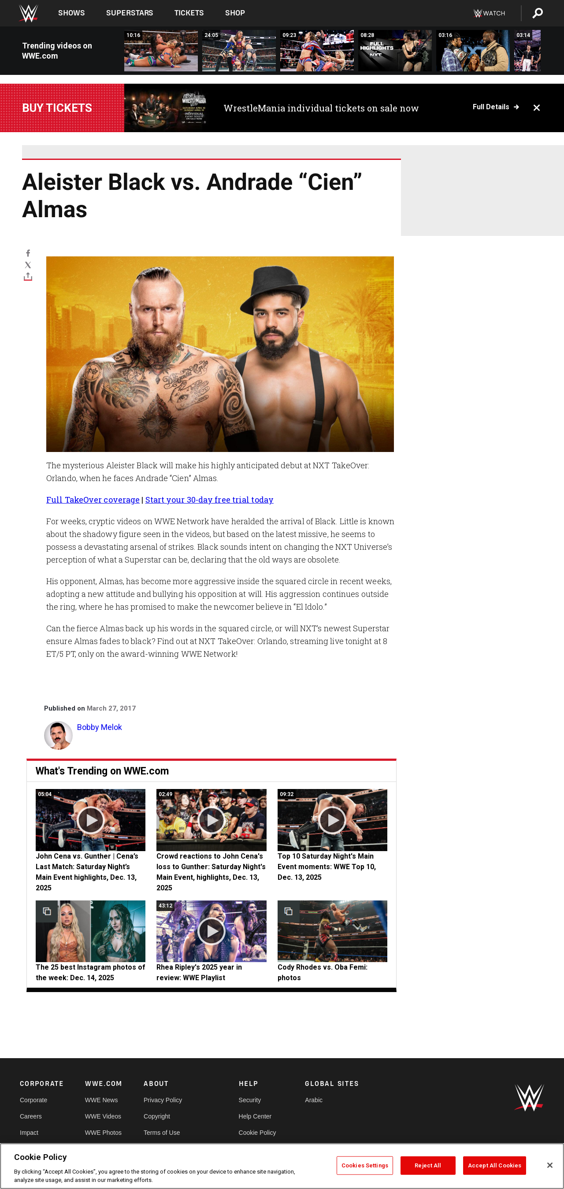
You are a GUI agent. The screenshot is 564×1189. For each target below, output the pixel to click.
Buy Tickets (57, 108)
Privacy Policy (163, 1100)
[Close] (550, 1165)
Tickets (189, 13)
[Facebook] (28, 253)
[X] (28, 264)
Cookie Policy (257, 1132)
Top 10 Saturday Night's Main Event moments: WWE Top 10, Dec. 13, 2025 (327, 867)
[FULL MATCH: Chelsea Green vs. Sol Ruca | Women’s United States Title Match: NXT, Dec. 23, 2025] (317, 50)
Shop (235, 13)
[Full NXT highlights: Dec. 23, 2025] (395, 50)
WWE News (101, 1100)
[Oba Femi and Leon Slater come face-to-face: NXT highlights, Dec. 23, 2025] (473, 50)
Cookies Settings (364, 1165)
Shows (71, 13)
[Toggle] (28, 276)
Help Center (255, 1116)
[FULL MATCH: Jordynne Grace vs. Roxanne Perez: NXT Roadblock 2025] (161, 50)
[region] (282, 1166)
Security (250, 1100)
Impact (29, 1132)
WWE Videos (103, 1116)
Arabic (314, 1100)
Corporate (33, 1100)
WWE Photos (103, 1132)
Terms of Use (162, 1132)
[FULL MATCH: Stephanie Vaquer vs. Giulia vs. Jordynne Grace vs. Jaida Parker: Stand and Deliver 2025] (239, 50)
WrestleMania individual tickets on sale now (321, 108)
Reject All (428, 1165)
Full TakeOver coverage (93, 499)
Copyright (157, 1116)
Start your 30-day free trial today (209, 499)
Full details (491, 107)
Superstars (130, 13)
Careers (31, 1116)
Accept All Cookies (494, 1165)
